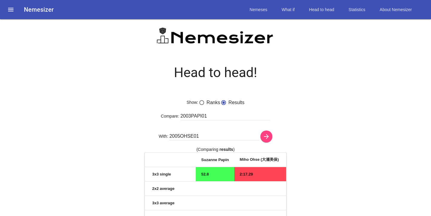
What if (288, 9)
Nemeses (258, 9)
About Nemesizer (396, 9)
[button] (11, 9)
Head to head (321, 9)
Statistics (357, 9)
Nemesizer (39, 9)
